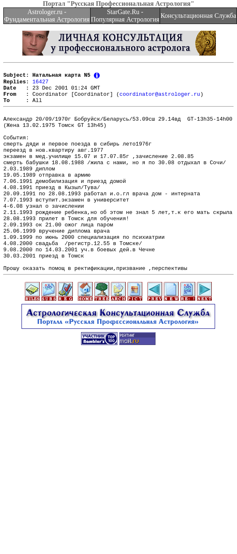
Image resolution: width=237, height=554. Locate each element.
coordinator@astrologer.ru (160, 99)
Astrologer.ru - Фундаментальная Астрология (47, 15)
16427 (40, 84)
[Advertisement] (77, 468)
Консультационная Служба (198, 15)
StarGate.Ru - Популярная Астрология (125, 15)
